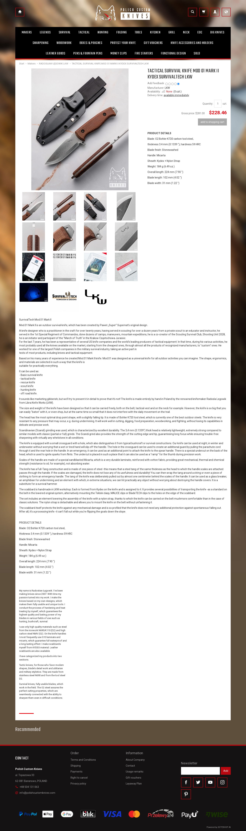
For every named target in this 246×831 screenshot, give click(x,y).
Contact (130, 765)
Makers (27, 32)
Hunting (103, 32)
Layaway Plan (134, 783)
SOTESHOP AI (224, 827)
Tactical (84, 32)
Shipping (76, 765)
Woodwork (64, 43)
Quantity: (208, 103)
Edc (199, 32)
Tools (138, 32)
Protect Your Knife (123, 43)
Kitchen (155, 32)
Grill (171, 32)
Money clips (118, 53)
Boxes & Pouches (91, 43)
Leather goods (55, 53)
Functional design (173, 53)
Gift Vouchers (153, 43)
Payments (76, 771)
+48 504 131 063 (27, 786)
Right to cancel (79, 777)
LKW (167, 87)
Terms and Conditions (83, 759)
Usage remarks (134, 771)
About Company (135, 759)
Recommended (28, 730)
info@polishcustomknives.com (35, 792)
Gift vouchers (133, 777)
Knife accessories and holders (192, 43)
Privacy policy (78, 783)
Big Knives (217, 32)
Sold (197, 53)
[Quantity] (218, 104)
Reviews (26, 709)
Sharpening (40, 43)
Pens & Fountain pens (88, 53)
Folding (121, 32)
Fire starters (144, 53)
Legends (45, 32)
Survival (65, 32)
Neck (186, 32)
